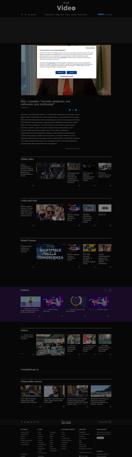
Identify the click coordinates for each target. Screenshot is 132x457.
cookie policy (63, 57)
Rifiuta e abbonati (90, 48)
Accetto (72, 72)
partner (87, 62)
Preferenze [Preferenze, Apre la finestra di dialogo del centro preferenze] (61, 72)
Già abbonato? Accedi (66, 76)
